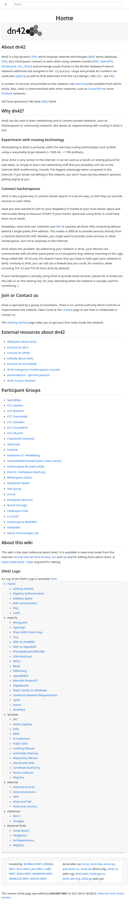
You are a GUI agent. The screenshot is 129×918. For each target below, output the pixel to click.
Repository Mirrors (25, 758)
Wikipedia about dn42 (21, 341)
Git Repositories (23, 840)
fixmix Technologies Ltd (22, 533)
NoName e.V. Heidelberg (23, 455)
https (30, 562)
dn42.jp (87, 878)
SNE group (14, 488)
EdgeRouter (21, 685)
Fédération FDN (17, 511)
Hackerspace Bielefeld (22, 522)
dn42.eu (109, 864)
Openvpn (19, 627)
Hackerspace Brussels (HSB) (25, 466)
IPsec (27, 66)
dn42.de (86, 869)
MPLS (16, 661)
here (16, 557)
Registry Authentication (28, 593)
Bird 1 (17, 816)
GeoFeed (19, 709)
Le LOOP (13, 516)
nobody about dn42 (20, 358)
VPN (34, 56)
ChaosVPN (95, 89)
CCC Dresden (15, 422)
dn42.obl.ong (71, 878)
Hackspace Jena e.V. (20, 500)
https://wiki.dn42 (13, 562)
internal (80, 84)
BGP (92, 56)
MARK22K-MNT (19, 878)
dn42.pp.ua (97, 873)
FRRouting (20, 671)
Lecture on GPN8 (18, 353)
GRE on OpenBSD (24, 647)
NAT (58, 226)
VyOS (16, 700)
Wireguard (20, 622)
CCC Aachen (15, 405)
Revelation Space (18, 483)
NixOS (17, 705)
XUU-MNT (22, 869)
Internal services (24, 787)
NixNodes (13, 527)
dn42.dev (97, 864)
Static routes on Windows (30, 690)
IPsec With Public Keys (28, 632)
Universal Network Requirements (35, 695)
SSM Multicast (22, 656)
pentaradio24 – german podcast (28, 375)
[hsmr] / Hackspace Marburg (26, 472)
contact (67, 310)
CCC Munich (15, 433)
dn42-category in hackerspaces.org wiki (33, 369)
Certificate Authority (26, 767)
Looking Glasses (24, 748)
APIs (16, 796)
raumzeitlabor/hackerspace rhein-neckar (34, 461)
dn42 (85, 864)
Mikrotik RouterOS (25, 680)
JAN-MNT (37, 869)
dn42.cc (113, 869)
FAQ (111, 76)
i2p (65, 557)
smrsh (11, 494)
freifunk (12, 450)
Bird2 (16, 666)
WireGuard (9, 66)
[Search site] (67, 4)
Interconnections (24, 792)
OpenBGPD (20, 676)
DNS (4, 61)
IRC (15, 719)
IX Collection (21, 738)
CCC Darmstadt (17, 416)
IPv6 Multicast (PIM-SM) (29, 651)
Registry (18, 777)
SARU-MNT (23, 873)
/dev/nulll (13, 444)
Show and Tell (22, 801)
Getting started (17, 322)
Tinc (20, 66)
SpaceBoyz (14, 400)
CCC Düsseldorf (17, 427)
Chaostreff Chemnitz (20, 438)
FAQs (44, 101)
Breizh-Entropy (17, 505)
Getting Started (23, 588)
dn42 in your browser (21, 380)
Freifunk (7, 93)
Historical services (25, 806)
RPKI (16, 734)
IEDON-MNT (38, 878)
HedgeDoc (20, 835)
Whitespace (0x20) (19, 477)
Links (16, 613)
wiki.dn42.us (71, 869)
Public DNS (20, 743)
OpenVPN (106, 61)
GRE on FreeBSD (24, 642)
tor (54, 557)
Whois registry (22, 724)
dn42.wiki (81, 873)
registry (20, 76)
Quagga (18, 821)
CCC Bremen (15, 411)
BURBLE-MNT (32, 864)
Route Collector (23, 772)
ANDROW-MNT (42, 873)
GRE (96, 61)
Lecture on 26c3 (17, 347)
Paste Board (21, 830)
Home (11, 584)
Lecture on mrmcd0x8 (21, 364)
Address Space (22, 598)
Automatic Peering (25, 753)
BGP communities (25, 603)
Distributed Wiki (23, 763)
